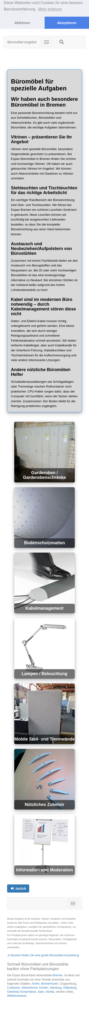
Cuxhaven (13, 987)
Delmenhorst (30, 987)
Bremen (58, 975)
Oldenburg (69, 987)
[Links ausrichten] (18, 888)
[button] (61, 41)
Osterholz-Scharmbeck (21, 991)
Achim (35, 983)
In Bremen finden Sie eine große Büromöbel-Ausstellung (43, 955)
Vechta (50, 991)
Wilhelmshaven (16, 995)
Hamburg (55, 987)
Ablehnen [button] (22, 23)
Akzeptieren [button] (66, 23)
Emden (43, 987)
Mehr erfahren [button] (50, 9)
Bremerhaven (49, 983)
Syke (41, 991)
